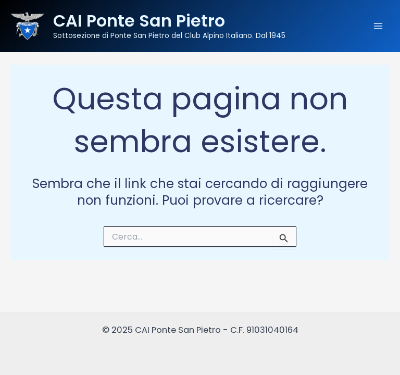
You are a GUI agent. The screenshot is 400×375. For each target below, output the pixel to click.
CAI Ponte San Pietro (139, 20)
